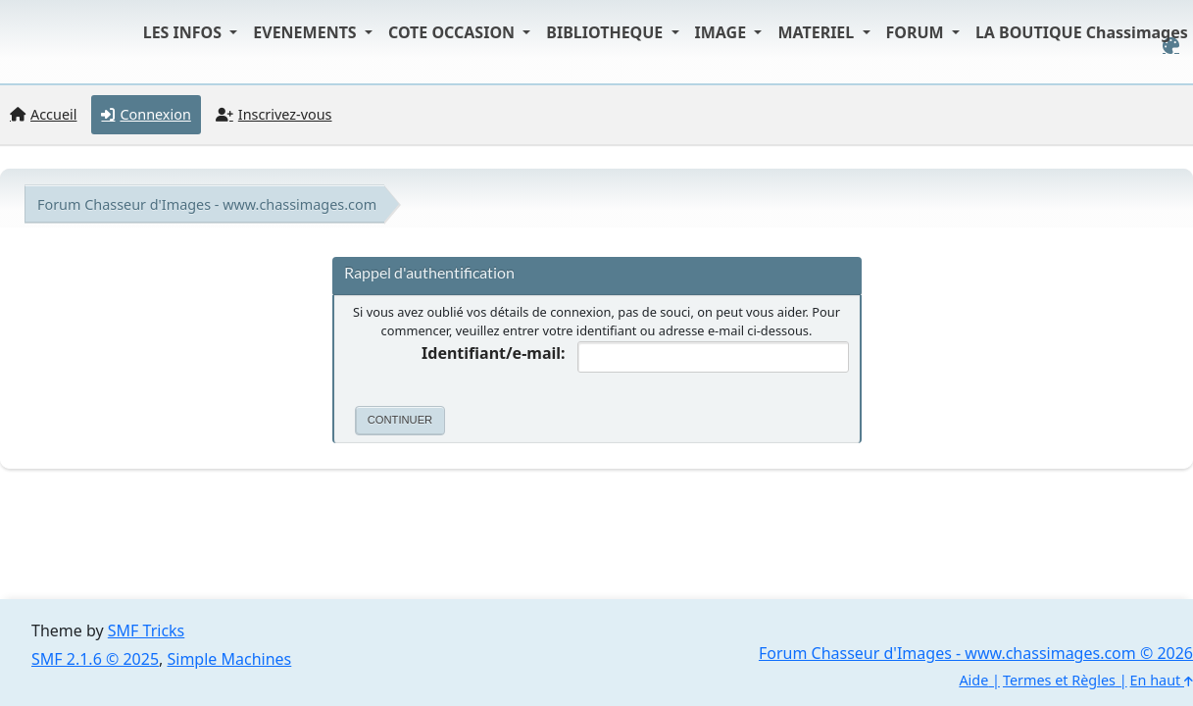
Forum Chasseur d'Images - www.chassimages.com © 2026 (976, 653)
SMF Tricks (146, 630)
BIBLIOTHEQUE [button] (606, 32)
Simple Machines (230, 659)
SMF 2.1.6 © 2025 (95, 659)
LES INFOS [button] (184, 32)
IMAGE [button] (723, 32)
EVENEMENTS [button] (307, 32)
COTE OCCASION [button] (453, 32)
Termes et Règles (1059, 680)
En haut (1161, 680)
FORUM (917, 32)
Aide (973, 680)
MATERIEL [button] (817, 32)
